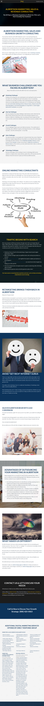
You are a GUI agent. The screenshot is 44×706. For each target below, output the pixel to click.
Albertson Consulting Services (35, 634)
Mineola (9, 662)
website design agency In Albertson (20, 564)
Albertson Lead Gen (19, 638)
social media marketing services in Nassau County (20, 103)
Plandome (7, 676)
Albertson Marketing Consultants (8, 635)
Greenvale (6, 668)
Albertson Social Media (34, 646)
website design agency (27, 566)
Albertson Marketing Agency (21, 639)
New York (8, 658)
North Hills (10, 664)
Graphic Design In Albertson (7, 638)
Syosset (3, 680)
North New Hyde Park (6, 672)
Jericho (8, 681)
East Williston (7, 661)
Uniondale (11, 680)
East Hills (5, 662)
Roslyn (3, 665)
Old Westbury (7, 666)
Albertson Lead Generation (35, 638)
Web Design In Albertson (7, 650)
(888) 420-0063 (13, 592)
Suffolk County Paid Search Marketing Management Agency (21, 676)
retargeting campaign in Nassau (29, 140)
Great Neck (4, 681)
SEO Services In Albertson (20, 646)
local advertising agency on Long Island (23, 105)
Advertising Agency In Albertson (22, 634)
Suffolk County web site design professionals (15, 262)
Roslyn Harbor (9, 669)
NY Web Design (20, 692)
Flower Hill (4, 670)
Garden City (12, 670)
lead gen (14, 142)
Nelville (6, 678)
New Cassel (7, 677)
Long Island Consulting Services (21, 660)
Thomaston (7, 674)
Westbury (8, 670)
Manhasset (12, 672)
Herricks (6, 664)
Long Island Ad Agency (23, 657)
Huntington (10, 678)
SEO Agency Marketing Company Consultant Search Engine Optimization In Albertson (8, 648)
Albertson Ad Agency (6, 634)
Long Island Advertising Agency (21, 658)
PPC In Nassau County (22, 677)
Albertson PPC (18, 641)
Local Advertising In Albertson (8, 639)
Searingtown (7, 660)
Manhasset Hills (7, 665)
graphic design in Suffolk (13, 258)
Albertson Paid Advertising (34, 639)
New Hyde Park (5, 673)
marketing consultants (35, 52)
